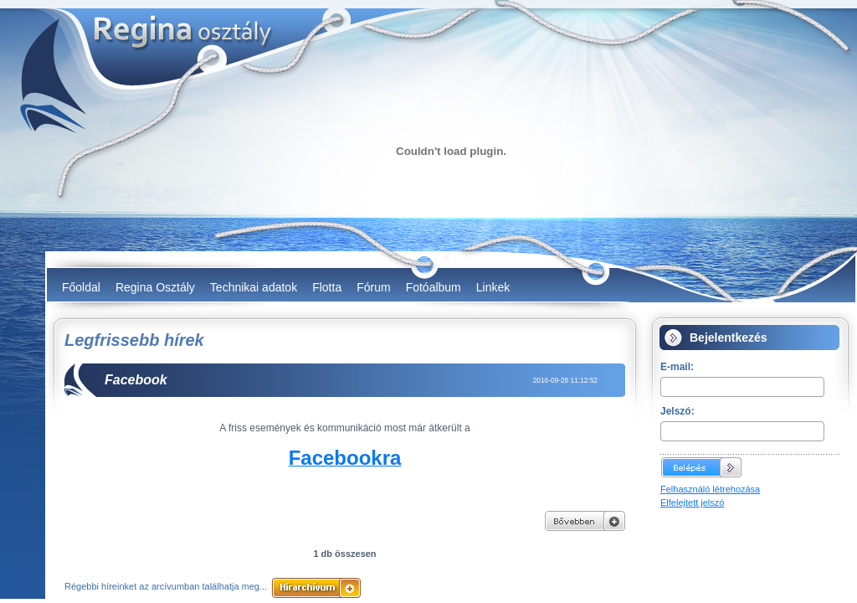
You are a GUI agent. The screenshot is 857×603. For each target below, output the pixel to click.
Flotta (326, 287)
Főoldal (81, 287)
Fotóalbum (433, 287)
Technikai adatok (253, 287)
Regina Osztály (155, 287)
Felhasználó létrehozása (710, 489)
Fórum (373, 287)
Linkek (493, 287)
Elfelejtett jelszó (692, 502)
